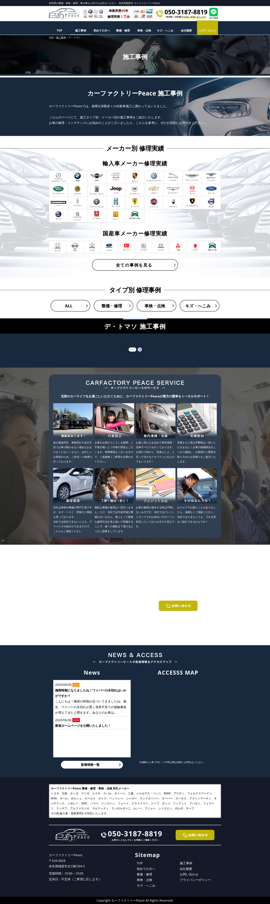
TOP (59, 30)
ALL (68, 306)
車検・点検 (144, 30)
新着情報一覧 (90, 765)
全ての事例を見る (134, 265)
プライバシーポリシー (195, 880)
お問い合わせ (189, 874)
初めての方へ (102, 30)
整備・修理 (123, 30)
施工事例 (80, 30)
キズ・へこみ (165, 30)
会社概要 (186, 30)
